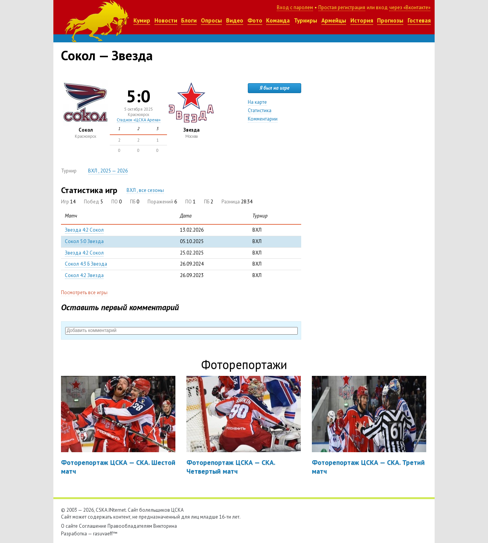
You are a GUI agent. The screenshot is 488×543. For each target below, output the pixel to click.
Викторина (165, 526)
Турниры (305, 20)
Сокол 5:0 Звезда (84, 241)
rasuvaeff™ (105, 533)
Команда (278, 20)
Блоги (189, 20)
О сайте (69, 526)
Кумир (141, 20)
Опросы (211, 20)
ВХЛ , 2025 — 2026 (108, 171)
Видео (234, 20)
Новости (165, 20)
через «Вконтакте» (409, 7)
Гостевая (419, 20)
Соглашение (92, 526)
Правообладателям (130, 526)
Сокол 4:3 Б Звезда (86, 264)
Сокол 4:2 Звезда (84, 275)
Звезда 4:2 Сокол (84, 230)
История (361, 20)
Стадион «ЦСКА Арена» (139, 119)
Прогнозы (390, 20)
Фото (254, 20)
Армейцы (333, 20)
